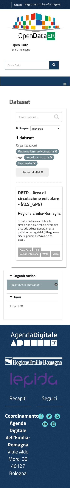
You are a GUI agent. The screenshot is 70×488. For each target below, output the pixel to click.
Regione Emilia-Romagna (42, 4)
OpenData (25, 250)
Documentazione (29, 254)
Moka (55, 254)
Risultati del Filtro (32, 172)
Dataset (19, 101)
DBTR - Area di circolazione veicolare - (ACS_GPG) (38, 198)
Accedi (18, 5)
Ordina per (22, 128)
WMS (45, 254)
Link (37, 250)
